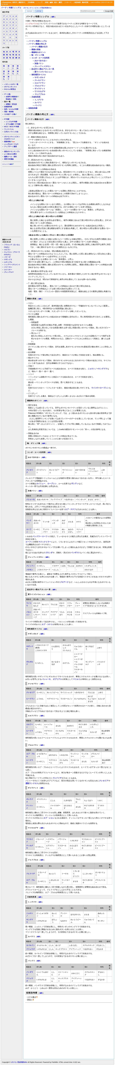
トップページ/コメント (12, 264)
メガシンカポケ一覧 (11, 84)
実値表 (8, 99)
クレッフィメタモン (42, 66)
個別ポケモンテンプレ (12, 151)
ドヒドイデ (56, 778)
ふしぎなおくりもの (11, 144)
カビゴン (7, 249)
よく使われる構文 (10, 154)
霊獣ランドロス (31, 783)
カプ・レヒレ (48, 818)
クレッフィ (30, 566)
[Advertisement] (11, 201)
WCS (6, 126)
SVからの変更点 (10, 89)
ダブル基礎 (10, 124)
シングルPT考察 (11, 122)
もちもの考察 (13, 109)
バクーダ (7, 257)
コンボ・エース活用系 (40, 58)
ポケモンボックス (10, 87)
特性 (14, 99)
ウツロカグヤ (39, 91)
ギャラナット (39, 89)
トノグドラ (38, 100)
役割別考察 (32, 108)
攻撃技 (8, 104)
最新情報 (7, 141)
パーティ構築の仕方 (39, 47)
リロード (68, 2)
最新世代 (22, 2)
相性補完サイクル (38, 75)
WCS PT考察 (14, 126)
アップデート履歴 (10, 146)
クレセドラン (39, 80)
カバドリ (38, 103)
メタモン (29, 570)
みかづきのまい (40, 61)
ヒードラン (30, 699)
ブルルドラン (39, 86)
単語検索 (77, 2)
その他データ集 (9, 114)
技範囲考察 (8, 107)
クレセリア (30, 692)
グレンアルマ (9, 272)
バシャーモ (30, 499)
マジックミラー (44, 542)
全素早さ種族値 (11, 97)
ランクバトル (9, 129)
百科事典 (31, 2)
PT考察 (6, 119)
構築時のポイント (38, 52)
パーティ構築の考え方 (37, 44)
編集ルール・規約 (10, 156)
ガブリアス (57, 679)
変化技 (14, 104)
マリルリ (76, 679)
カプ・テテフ (70, 509)
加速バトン (38, 63)
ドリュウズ (30, 949)
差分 (55, 2)
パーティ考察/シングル (11, 8)
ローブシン (104, 388)
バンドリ (38, 105)
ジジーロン (8, 267)
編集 (51, 2)
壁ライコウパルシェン (43, 72)
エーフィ (45, 536)
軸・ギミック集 (37, 55)
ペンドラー (37, 536)
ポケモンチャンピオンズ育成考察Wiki (37, 8)
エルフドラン (39, 83)
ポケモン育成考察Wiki (19, 1062)
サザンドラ (8, 259)
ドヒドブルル (39, 94)
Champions (6, 2)
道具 (5, 109)
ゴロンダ (48, 553)
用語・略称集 (9, 112)
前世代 (14, 2)
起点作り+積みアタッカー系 (42, 69)
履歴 (60, 2)
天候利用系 (35, 97)
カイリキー (8, 270)
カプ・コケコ (47, 624)
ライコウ (94, 388)
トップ (39, 2)
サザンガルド (39, 77)
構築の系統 (35, 49)
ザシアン (74, 484)
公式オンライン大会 (11, 132)
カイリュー (40, 484)
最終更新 (85, 2)
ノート (38, 11)
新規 (46, 2)
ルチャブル (8, 262)
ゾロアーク (64, 582)
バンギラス (75, 553)
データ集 (7, 94)
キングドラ (102, 369)
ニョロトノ (92, 369)
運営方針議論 (9, 159)
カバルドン (30, 945)
